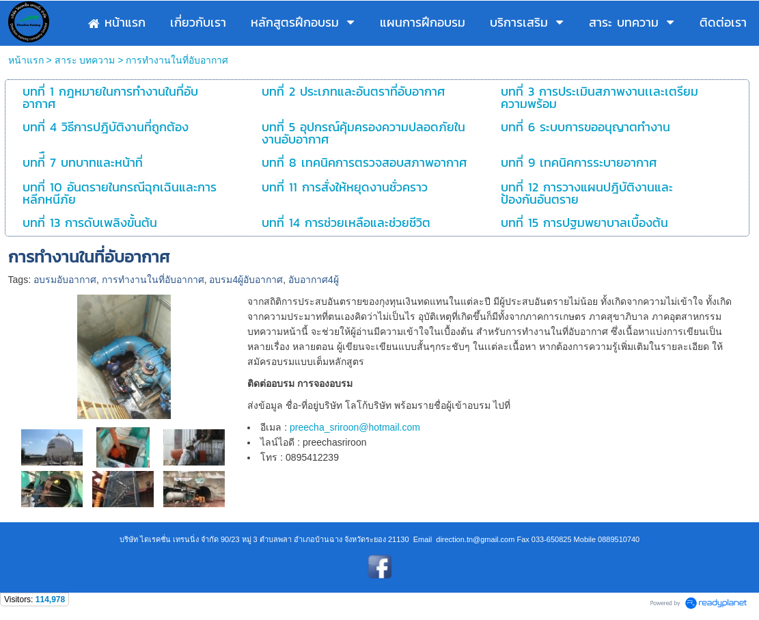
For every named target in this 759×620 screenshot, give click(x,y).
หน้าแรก (26, 60)
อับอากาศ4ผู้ (313, 279)
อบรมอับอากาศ (64, 279)
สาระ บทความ (85, 60)
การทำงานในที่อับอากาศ (153, 279)
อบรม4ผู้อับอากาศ (246, 279)
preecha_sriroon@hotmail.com (355, 427)
